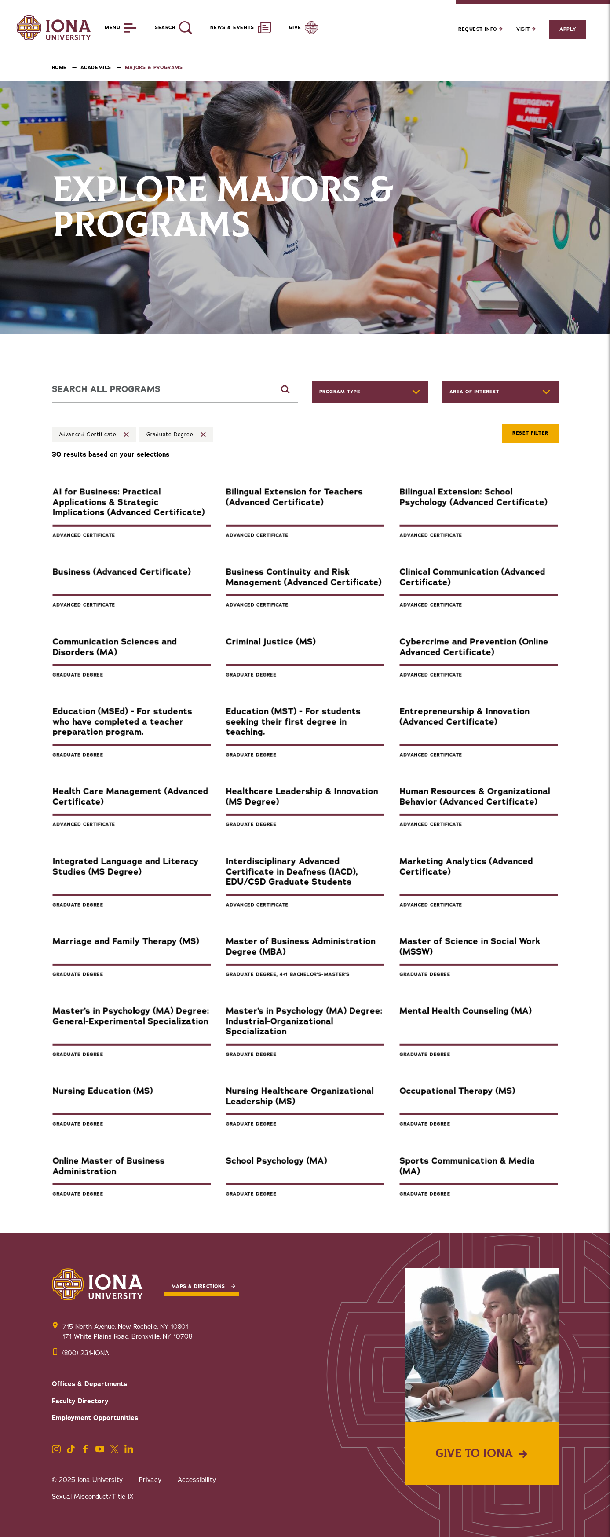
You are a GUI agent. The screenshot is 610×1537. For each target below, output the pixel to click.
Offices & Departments (89, 1384)
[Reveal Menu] (114, 27)
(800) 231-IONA (85, 1353)
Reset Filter (530, 433)
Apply (567, 29)
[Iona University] (53, 27)
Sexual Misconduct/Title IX (93, 1496)
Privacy (150, 1479)
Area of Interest (474, 391)
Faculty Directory (80, 1401)
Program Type (340, 391)
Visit (526, 29)
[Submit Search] (285, 389)
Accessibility (197, 1479)
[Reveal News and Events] (236, 27)
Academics (95, 67)
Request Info (480, 29)
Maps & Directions (198, 1286)
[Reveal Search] (169, 27)
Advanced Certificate (88, 434)
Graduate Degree (170, 434)
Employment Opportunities (95, 1417)
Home (59, 67)
